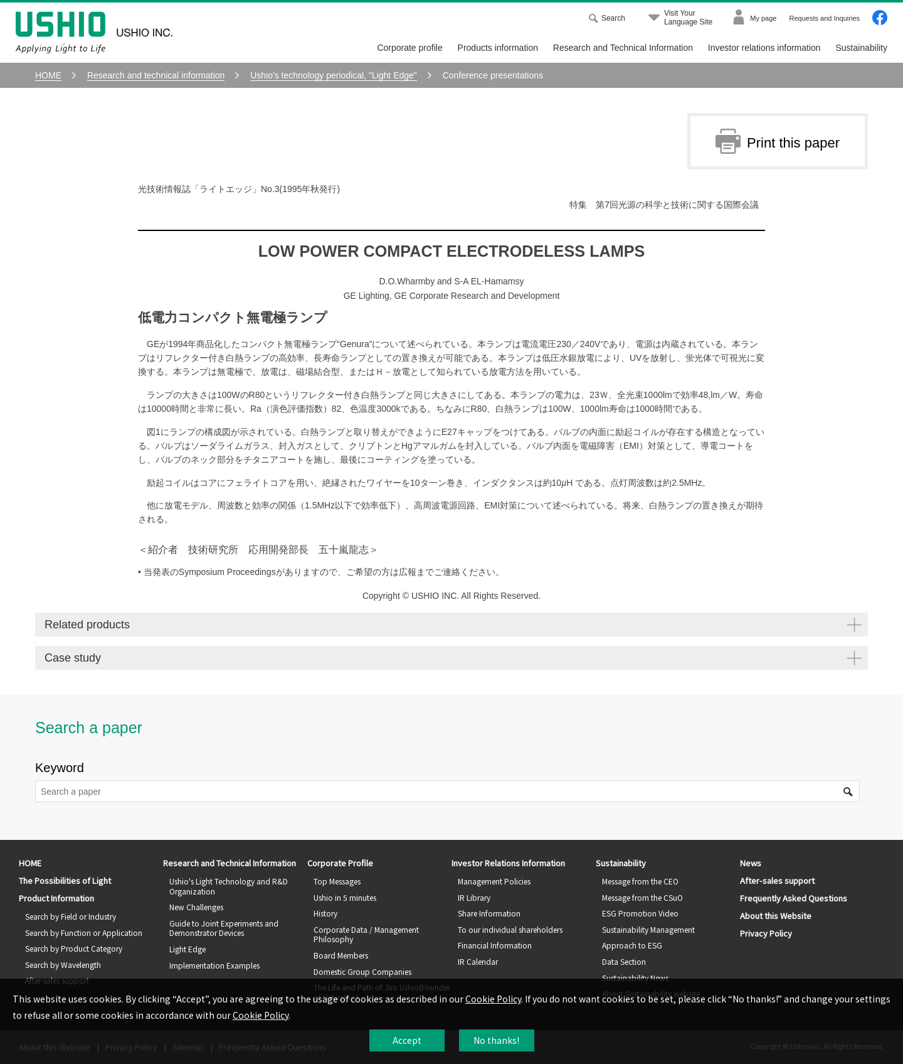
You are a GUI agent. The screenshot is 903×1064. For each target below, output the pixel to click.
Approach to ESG (632, 945)
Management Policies (494, 881)
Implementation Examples (214, 965)
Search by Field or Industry (70, 916)
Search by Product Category (73, 948)
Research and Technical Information (623, 48)
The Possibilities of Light (65, 880)
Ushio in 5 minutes (345, 897)
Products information (498, 48)
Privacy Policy (766, 933)
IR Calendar (478, 961)
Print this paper (778, 141)
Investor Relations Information (508, 863)
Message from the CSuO (642, 897)
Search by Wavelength (63, 964)
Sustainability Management (648, 929)
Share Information (489, 913)
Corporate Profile (340, 863)
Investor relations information (764, 48)
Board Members (341, 955)
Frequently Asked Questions (793, 898)
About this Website (775, 916)
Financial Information (495, 945)
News (750, 863)
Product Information (56, 898)
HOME (30, 863)
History (325, 913)
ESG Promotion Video (640, 913)
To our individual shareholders (510, 929)
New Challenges (196, 906)
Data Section (624, 961)
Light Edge (187, 948)
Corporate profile (409, 48)
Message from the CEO (640, 881)
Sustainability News (635, 977)
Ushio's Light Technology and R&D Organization (228, 886)
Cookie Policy (493, 998)
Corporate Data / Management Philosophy (366, 934)
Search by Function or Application (83, 932)
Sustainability (862, 48)
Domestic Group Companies (362, 971)
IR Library (474, 897)
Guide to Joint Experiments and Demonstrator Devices (223, 928)
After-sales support (777, 880)
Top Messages (337, 881)
